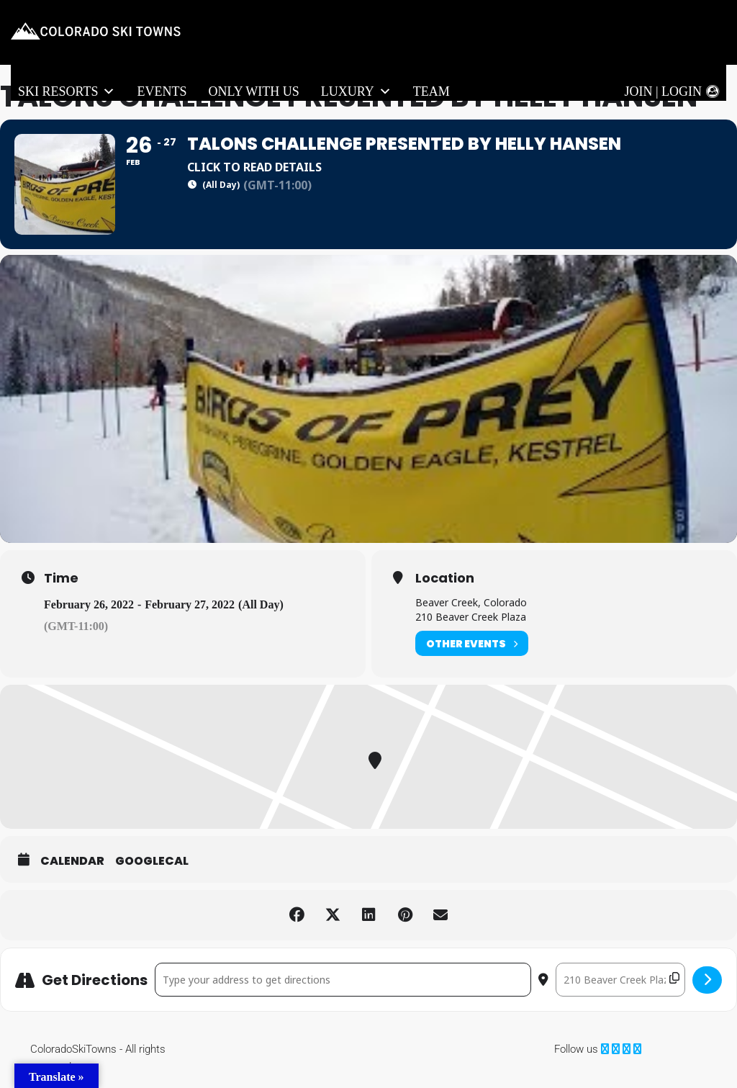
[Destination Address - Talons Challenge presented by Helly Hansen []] (620, 980)
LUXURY (356, 92)
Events (161, 91)
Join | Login (663, 91)
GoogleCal (152, 861)
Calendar (72, 861)
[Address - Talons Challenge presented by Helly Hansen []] (343, 980)
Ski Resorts (66, 92)
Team (431, 91)
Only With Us (253, 91)
